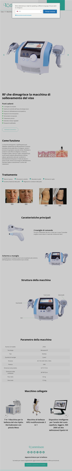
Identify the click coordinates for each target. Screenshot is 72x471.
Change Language (50, 11)
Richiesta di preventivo (10, 129)
